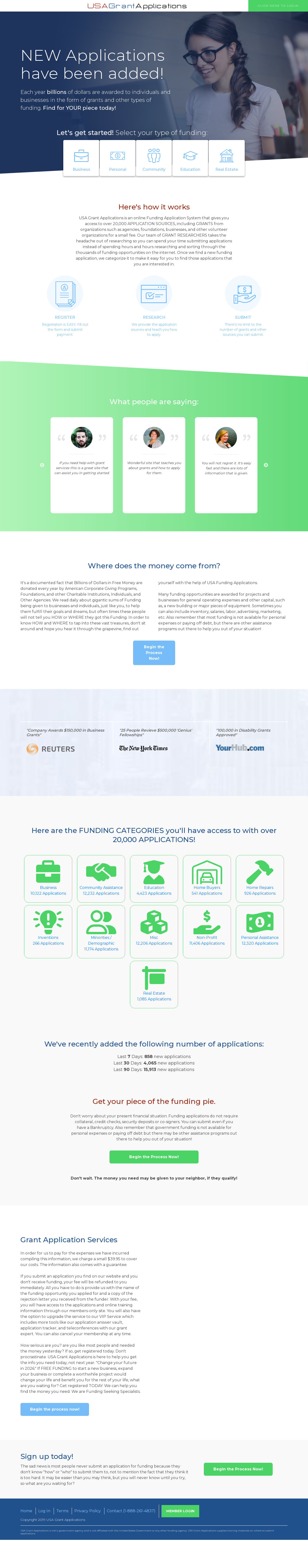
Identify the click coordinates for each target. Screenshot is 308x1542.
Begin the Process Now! (154, 655)
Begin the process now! (54, 1411)
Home (26, 1513)
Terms (62, 1513)
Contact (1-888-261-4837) (131, 1513)
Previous (42, 465)
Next (265, 465)
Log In (44, 1513)
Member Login (180, 1513)
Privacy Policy (87, 1513)
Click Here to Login (278, 5)
